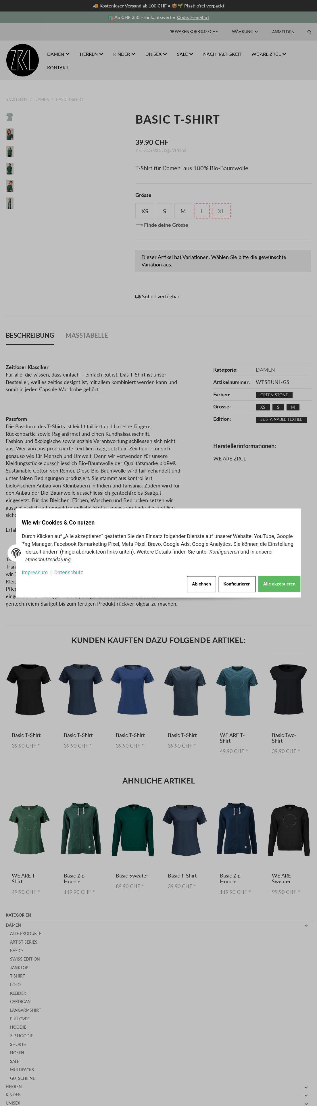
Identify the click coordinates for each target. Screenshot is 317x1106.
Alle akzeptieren (273, 581)
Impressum (39, 570)
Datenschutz (73, 570)
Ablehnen (190, 581)
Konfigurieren (229, 581)
